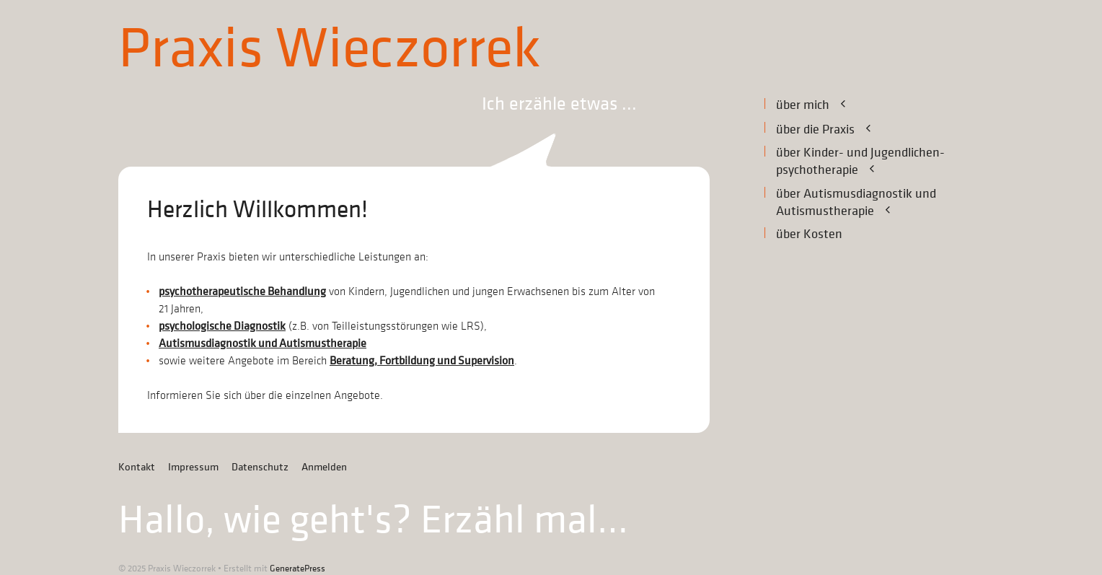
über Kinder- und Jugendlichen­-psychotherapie (860, 161)
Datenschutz (260, 467)
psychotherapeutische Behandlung (242, 291)
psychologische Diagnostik (222, 326)
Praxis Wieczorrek (329, 49)
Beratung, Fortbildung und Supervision (422, 361)
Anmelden (324, 467)
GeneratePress (297, 568)
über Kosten (809, 234)
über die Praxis (832, 129)
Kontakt (136, 467)
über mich (820, 104)
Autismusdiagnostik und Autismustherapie (262, 343)
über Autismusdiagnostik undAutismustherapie (856, 202)
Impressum (193, 467)
